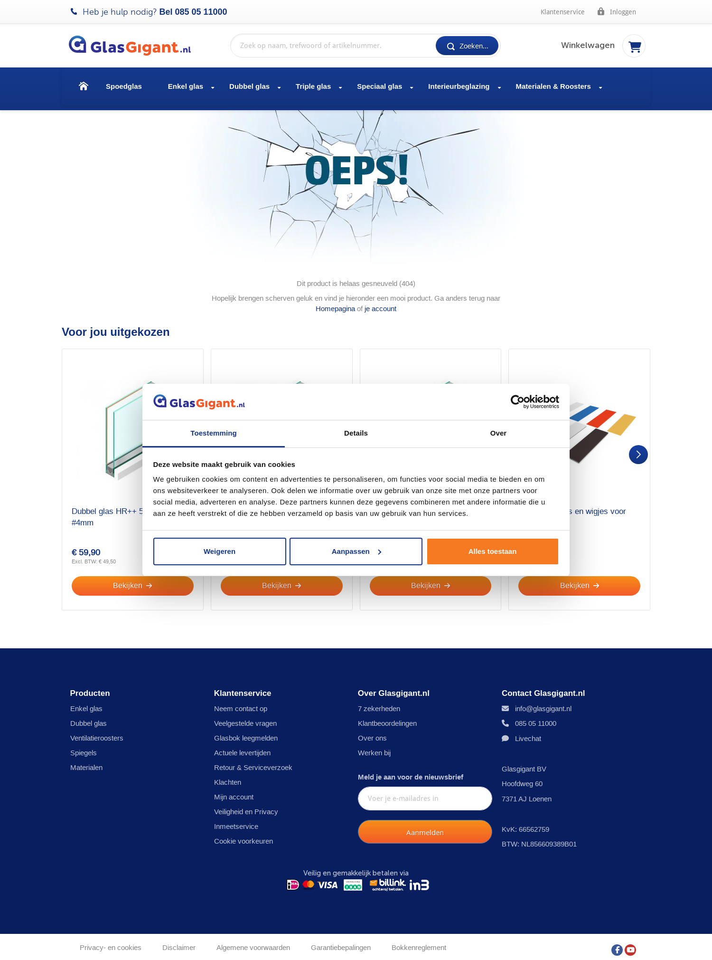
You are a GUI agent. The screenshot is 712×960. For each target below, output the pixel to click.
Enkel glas (185, 86)
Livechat (528, 735)
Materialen (86, 764)
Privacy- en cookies (110, 944)
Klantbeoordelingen (387, 720)
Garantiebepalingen (341, 944)
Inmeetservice (236, 823)
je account (380, 304)
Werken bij (374, 749)
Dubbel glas (249, 86)
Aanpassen (356, 551)
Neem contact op (240, 705)
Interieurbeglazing (458, 86)
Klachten (227, 779)
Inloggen (616, 11)
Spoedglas (124, 86)
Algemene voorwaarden (253, 944)
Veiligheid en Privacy (246, 808)
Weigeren (219, 551)
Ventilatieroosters (96, 735)
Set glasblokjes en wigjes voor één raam (572, 512)
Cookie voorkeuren (243, 838)
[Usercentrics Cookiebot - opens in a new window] (517, 402)
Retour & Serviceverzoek (253, 764)
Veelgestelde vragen (245, 720)
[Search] (467, 45)
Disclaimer (179, 944)
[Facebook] (617, 944)
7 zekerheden (379, 705)
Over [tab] (498, 433)
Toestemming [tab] (213, 433)
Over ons (372, 735)
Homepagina (335, 304)
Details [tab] (356, 433)
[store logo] (134, 46)
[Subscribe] (425, 829)
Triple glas (313, 86)
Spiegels (83, 749)
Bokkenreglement (419, 944)
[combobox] (365, 45)
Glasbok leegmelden (246, 735)
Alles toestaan (492, 551)
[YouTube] (630, 944)
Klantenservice (563, 12)
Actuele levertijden (242, 749)
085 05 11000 (201, 12)
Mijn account (233, 793)
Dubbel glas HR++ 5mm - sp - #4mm (125, 512)
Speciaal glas (379, 86)
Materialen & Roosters (553, 86)
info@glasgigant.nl (543, 705)
